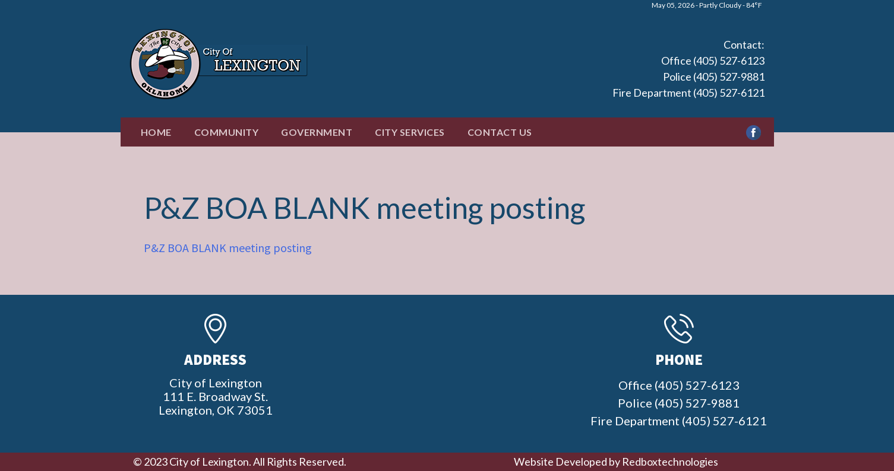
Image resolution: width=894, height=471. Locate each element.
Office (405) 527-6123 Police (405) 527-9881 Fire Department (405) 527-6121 (688, 76)
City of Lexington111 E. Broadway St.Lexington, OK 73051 (216, 396)
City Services (410, 132)
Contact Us (499, 132)
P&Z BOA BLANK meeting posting (228, 247)
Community (226, 132)
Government (316, 132)
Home (156, 132)
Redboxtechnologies (670, 461)
